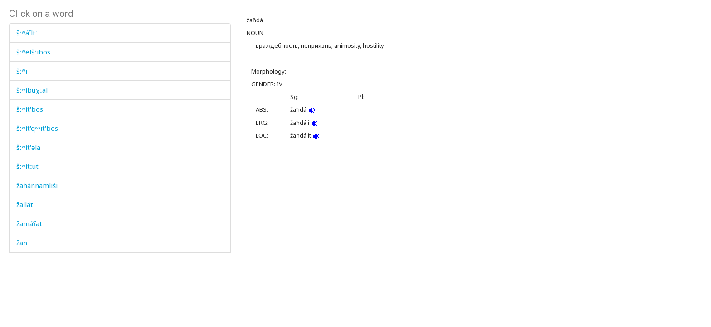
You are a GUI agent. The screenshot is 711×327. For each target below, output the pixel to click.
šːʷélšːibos (33, 51)
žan (21, 242)
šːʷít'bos (29, 109)
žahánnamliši (37, 185)
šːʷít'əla (28, 147)
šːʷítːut (27, 166)
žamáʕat (29, 223)
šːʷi (21, 70)
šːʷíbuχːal (32, 89)
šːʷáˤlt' (26, 32)
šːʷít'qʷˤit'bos (37, 128)
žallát (24, 204)
